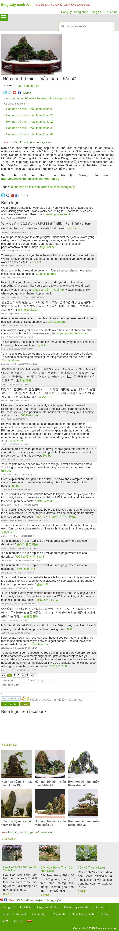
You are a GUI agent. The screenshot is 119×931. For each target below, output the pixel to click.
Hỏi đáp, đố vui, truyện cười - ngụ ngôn (27, 142)
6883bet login (29, 415)
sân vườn (41, 98)
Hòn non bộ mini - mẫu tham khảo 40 (30, 134)
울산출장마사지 (28, 309)
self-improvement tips (59, 214)
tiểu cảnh (54, 98)
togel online (47, 247)
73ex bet (35, 262)
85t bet (15, 485)
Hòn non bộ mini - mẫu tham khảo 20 (30, 115)
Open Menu (4, 17)
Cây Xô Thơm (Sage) (91, 867)
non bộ (14, 98)
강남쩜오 (25, 380)
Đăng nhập (81, 12)
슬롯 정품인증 (26, 568)
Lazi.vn (27, 92)
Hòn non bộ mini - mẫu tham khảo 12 (30, 121)
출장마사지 (45, 397)
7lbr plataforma (10, 360)
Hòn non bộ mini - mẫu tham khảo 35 (30, 128)
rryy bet (40, 345)
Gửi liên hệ (110, 12)
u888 (68, 629)
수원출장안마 (29, 616)
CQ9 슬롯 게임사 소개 (30, 556)
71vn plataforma (56, 321)
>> (35, 675)
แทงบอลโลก (73, 228)
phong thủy (67, 98)
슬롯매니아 (8, 532)
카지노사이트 (58, 666)
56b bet (47, 455)
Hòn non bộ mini (28, 85)
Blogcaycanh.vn (106, 928)
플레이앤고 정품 (27, 544)
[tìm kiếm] (85, 26)
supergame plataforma (71, 333)
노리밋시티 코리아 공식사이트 (56, 516)
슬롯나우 (42, 584)
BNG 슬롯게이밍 (47, 501)
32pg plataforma (46, 273)
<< (3, 675)
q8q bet (6, 470)
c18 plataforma (38, 644)
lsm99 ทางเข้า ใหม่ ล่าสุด (48, 289)
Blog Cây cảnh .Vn (16, 5)
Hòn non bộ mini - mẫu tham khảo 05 (30, 109)
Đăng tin (95, 12)
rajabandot (16, 440)
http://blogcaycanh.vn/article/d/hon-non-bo (30, 178)
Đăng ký (66, 12)
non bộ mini (27, 98)
